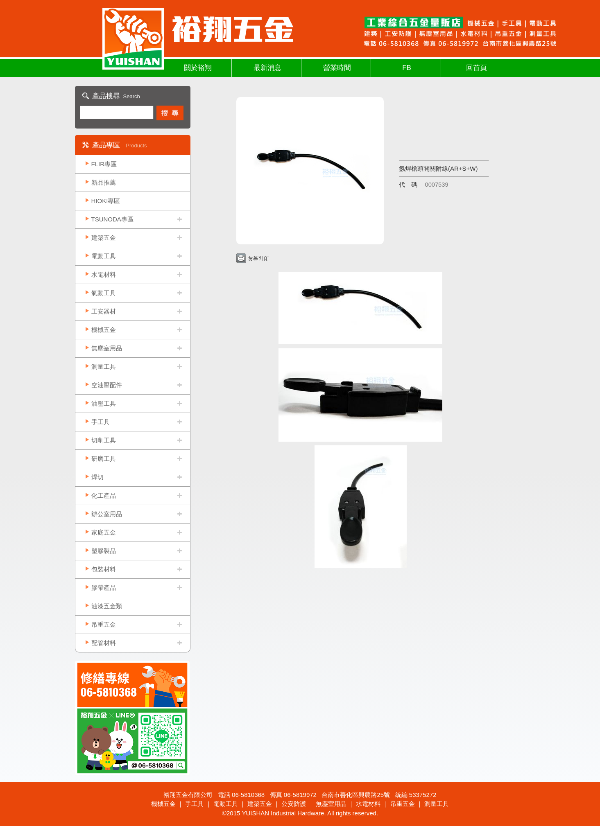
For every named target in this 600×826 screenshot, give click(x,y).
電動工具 (103, 256)
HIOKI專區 (105, 200)
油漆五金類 (106, 606)
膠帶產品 (103, 587)
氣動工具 (103, 292)
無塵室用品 (106, 348)
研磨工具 (103, 458)
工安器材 (103, 311)
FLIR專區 (104, 163)
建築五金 (103, 237)
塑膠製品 (103, 550)
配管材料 (103, 642)
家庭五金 (103, 532)
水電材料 (103, 274)
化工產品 (103, 495)
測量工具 (103, 366)
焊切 (97, 477)
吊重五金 (103, 624)
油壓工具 (103, 403)
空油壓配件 (106, 384)
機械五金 (103, 329)
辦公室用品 (106, 513)
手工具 (100, 421)
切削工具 (103, 440)
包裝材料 (103, 569)
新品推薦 (103, 182)
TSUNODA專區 (112, 219)
